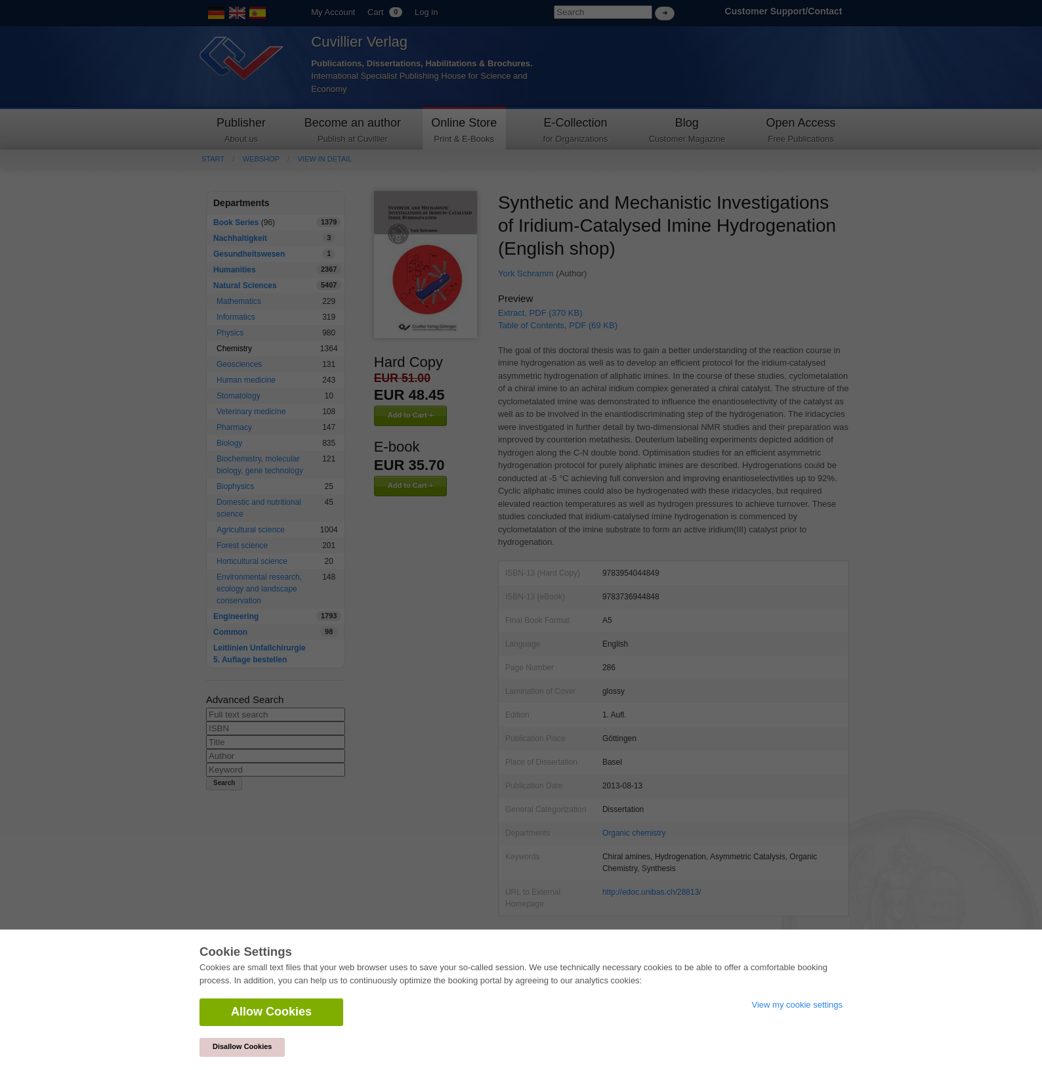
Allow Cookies (271, 1011)
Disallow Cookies (242, 1046)
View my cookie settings (797, 1005)
